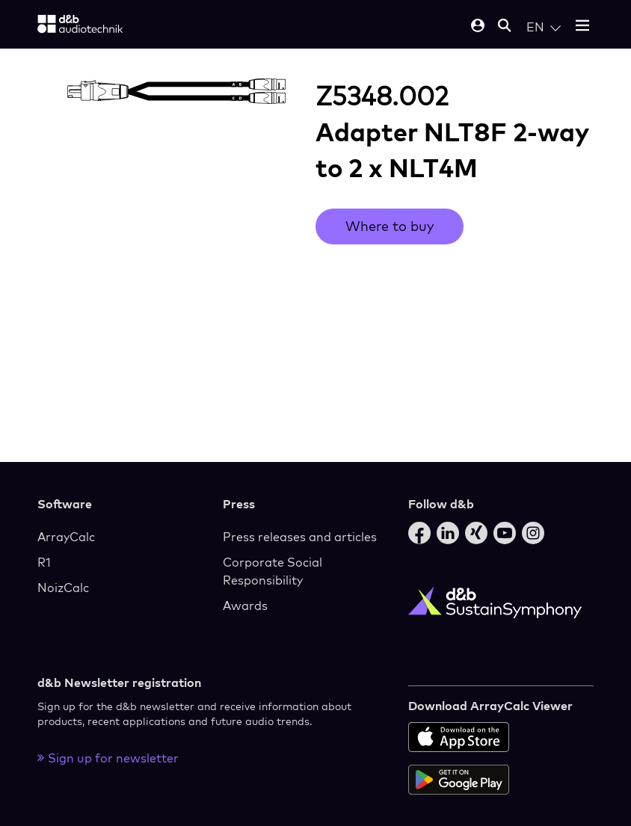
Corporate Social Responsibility (272, 571)
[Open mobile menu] (582, 26)
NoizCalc (63, 587)
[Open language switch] (543, 26)
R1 (44, 562)
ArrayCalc (66, 536)
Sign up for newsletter (108, 758)
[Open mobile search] (504, 26)
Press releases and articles (300, 536)
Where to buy (389, 226)
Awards (245, 605)
